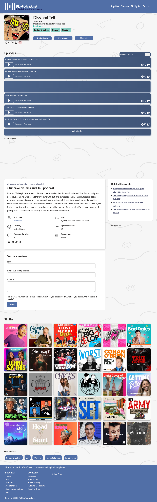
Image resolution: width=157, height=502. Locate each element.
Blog (7, 494)
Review (10, 279)
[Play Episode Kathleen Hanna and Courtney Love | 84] (9, 76)
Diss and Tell (40, 184)
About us (32, 477)
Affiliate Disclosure (36, 487)
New (8, 480)
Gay (27, 459)
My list (136, 6)
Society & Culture (41, 30)
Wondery (18, 220)
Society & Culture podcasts (26, 184)
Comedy (55, 30)
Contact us (33, 480)
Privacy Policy (34, 484)
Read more (38, 26)
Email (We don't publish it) (18, 270)
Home (8, 477)
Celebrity (66, 30)
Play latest (42, 38)
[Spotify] (13, 243)
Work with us (34, 490)
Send (12, 306)
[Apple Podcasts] (9, 243)
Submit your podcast (14, 490)
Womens (38, 459)
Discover (125, 6)
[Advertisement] (130, 31)
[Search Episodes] (147, 54)
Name (9, 261)
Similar (84, 38)
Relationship (70, 459)
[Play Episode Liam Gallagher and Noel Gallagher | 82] (9, 112)
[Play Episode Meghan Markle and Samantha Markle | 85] (9, 64)
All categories (11, 487)
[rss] (20, 243)
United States (57, 475)
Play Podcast (11, 184)
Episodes (63, 38)
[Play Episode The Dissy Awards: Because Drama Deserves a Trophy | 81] (9, 124)
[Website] (16, 243)
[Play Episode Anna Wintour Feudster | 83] (9, 101)
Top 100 (115, 6)
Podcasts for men (53, 459)
